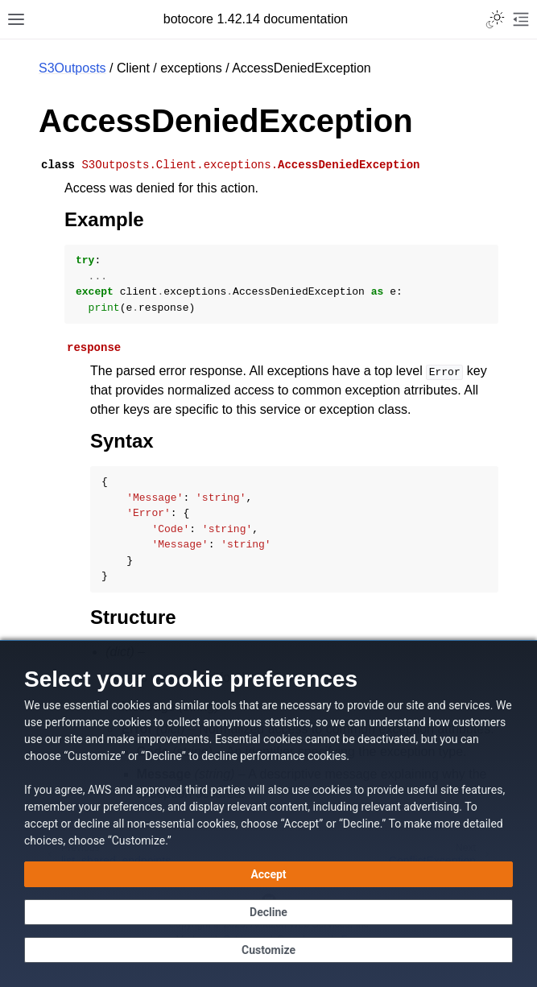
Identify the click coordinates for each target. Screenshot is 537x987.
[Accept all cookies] (268, 874)
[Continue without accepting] (268, 912)
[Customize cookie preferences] (268, 950)
